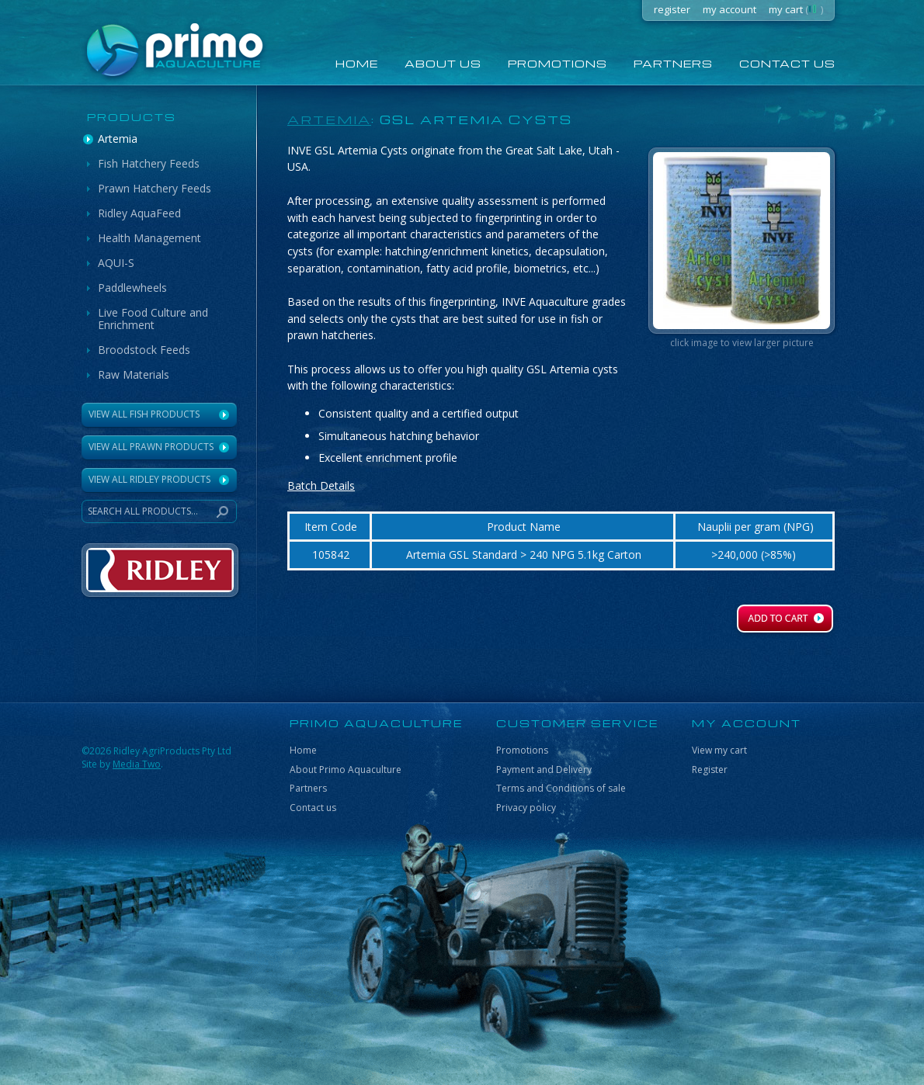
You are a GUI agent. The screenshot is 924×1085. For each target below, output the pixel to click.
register (672, 9)
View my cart (719, 750)
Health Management (149, 238)
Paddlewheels (132, 287)
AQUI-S (116, 262)
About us (443, 63)
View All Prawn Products (151, 446)
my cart (796, 9)
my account (729, 9)
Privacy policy (526, 807)
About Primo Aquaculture (345, 769)
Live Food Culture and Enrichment (153, 318)
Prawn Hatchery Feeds (154, 188)
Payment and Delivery (544, 769)
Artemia (117, 138)
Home (303, 750)
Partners (673, 63)
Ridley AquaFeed (139, 213)
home (356, 63)
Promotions (557, 63)
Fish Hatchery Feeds (149, 163)
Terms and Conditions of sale (561, 788)
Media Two (137, 764)
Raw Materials (133, 374)
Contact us (787, 63)
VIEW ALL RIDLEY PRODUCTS (149, 479)
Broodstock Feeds (144, 349)
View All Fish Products (144, 414)
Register (710, 769)
